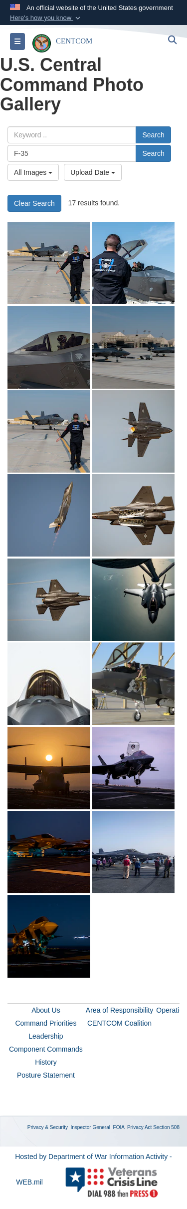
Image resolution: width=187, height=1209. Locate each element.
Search (153, 135)
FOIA (119, 1127)
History (46, 1062)
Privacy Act (139, 1127)
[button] (46, 18)
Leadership (45, 1036)
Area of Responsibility (119, 1010)
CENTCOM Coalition (119, 1023)
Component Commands (46, 1049)
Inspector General (91, 1127)
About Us (45, 1010)
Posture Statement (46, 1075)
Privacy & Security (47, 1127)
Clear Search (34, 203)
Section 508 (166, 1127)
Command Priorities (45, 1023)
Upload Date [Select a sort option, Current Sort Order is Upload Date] (92, 172)
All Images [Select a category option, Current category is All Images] (33, 172)
